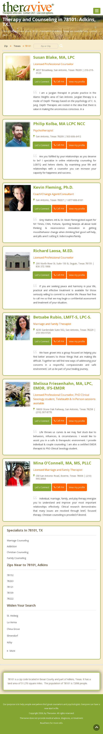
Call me (59, 81)
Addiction (12, 546)
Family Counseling (16, 558)
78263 (10, 581)
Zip (6, 46)
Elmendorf (12, 635)
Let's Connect (42, 81)
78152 (10, 575)
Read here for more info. (51, 723)
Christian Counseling (17, 552)
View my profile (77, 81)
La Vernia (12, 622)
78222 (10, 598)
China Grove (13, 629)
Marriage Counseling (18, 540)
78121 (10, 586)
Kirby (9, 642)
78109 (10, 592)
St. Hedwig (12, 615)
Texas (17, 46)
